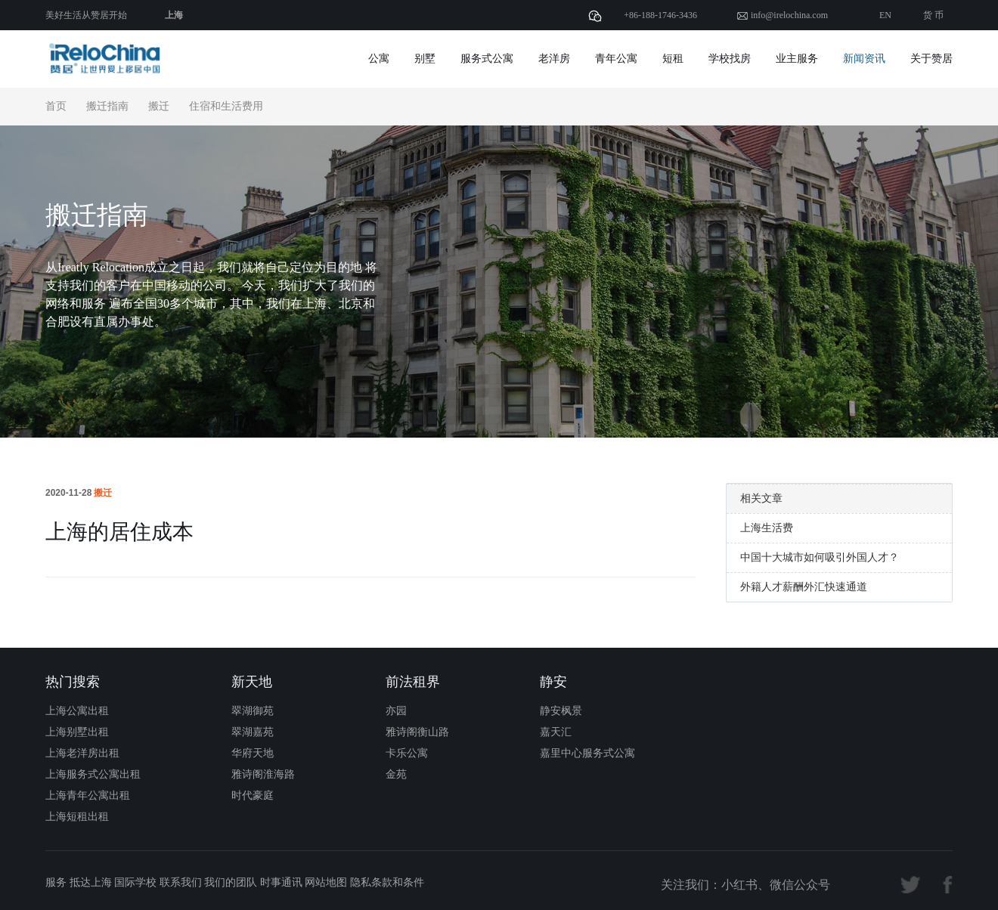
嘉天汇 (556, 732)
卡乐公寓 (407, 753)
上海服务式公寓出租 (93, 774)
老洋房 (554, 58)
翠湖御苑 (252, 711)
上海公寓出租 (77, 711)
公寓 (378, 58)
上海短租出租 (77, 816)
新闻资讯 (864, 58)
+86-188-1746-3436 (660, 15)
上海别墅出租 (77, 732)
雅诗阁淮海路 (263, 774)
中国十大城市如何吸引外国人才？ (819, 557)
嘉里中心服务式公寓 (587, 753)
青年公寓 (616, 58)
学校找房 (729, 58)
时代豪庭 (252, 795)
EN (885, 15)
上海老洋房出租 (82, 753)
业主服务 (797, 58)
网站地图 (326, 882)
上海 (174, 15)
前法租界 (413, 681)
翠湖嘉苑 (252, 732)
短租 (672, 58)
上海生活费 (766, 528)
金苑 (396, 774)
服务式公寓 (486, 58)
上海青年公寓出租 (87, 795)
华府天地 (252, 753)
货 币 (933, 15)
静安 (553, 681)
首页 (56, 106)
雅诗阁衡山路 (417, 732)
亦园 (396, 711)
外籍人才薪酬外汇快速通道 (803, 587)
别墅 (424, 58)
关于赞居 (931, 58)
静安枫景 (561, 711)
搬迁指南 (107, 106)
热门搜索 (72, 681)
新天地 (251, 681)
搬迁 (158, 106)
